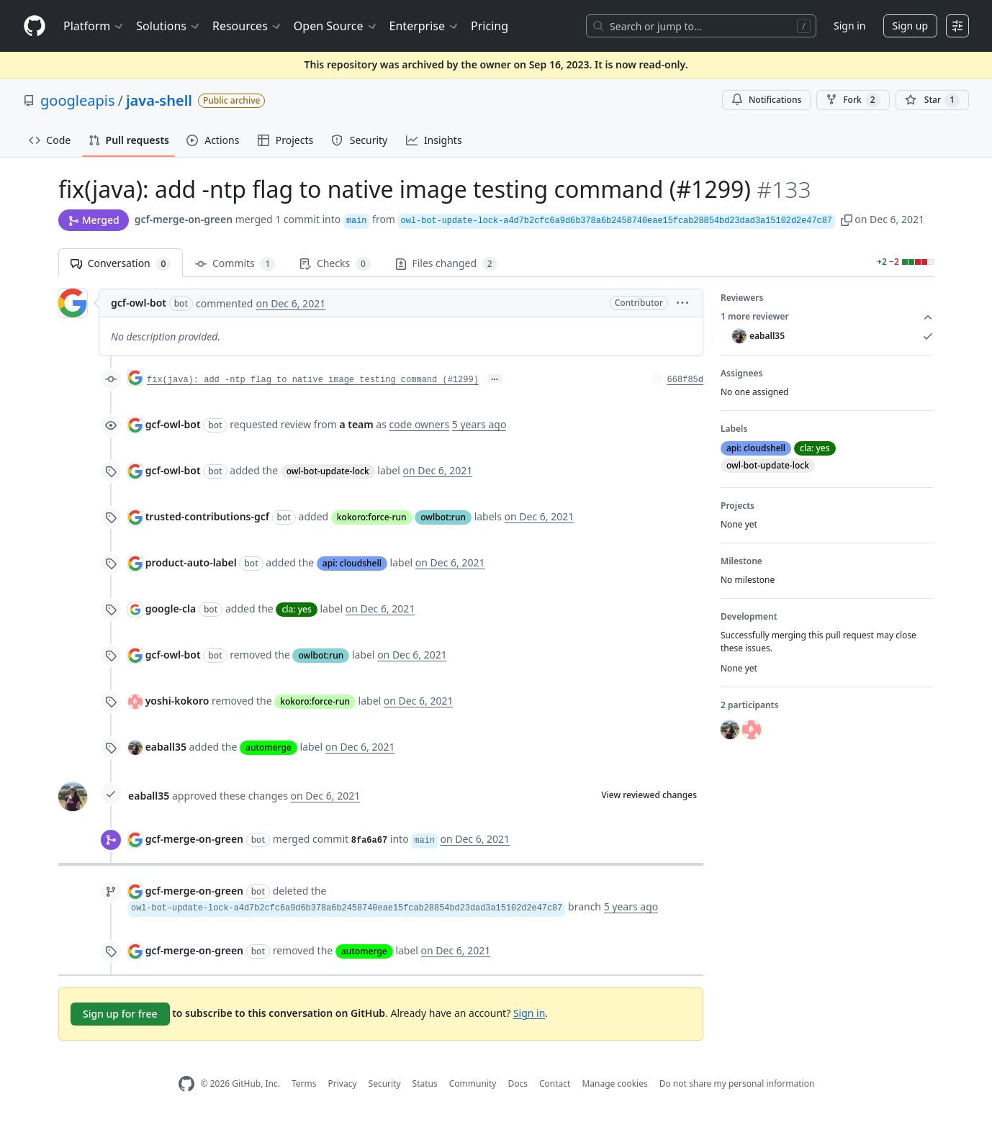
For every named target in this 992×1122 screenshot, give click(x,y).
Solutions (168, 26)
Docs (518, 1083)
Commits (235, 263)
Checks (334, 263)
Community (473, 1083)
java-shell (159, 100)
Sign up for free (120, 1014)
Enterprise (424, 26)
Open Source (336, 26)
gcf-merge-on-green (184, 219)
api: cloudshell (352, 563)
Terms (304, 1083)
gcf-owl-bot (138, 302)
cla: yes (296, 609)
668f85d (685, 380)
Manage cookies (614, 1083)
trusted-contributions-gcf (207, 516)
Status (425, 1083)
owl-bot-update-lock (328, 471)
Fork (853, 100)
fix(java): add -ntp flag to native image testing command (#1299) (313, 380)
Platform (94, 26)
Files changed (446, 263)
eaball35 (165, 747)
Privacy (342, 1083)
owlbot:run (443, 517)
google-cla (171, 608)
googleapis (77, 100)
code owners (419, 424)
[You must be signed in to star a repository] (932, 100)
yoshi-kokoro (177, 700)
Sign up (910, 25)
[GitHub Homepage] (186, 1084)
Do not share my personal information (737, 1083)
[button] (846, 219)
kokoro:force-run (372, 517)
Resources (247, 26)
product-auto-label (191, 562)
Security (385, 1083)
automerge (268, 747)
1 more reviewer (827, 316)
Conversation (121, 263)
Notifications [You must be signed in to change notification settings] (766, 100)
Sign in (849, 25)
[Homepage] (34, 26)
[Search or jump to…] (701, 26)
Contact (554, 1083)
